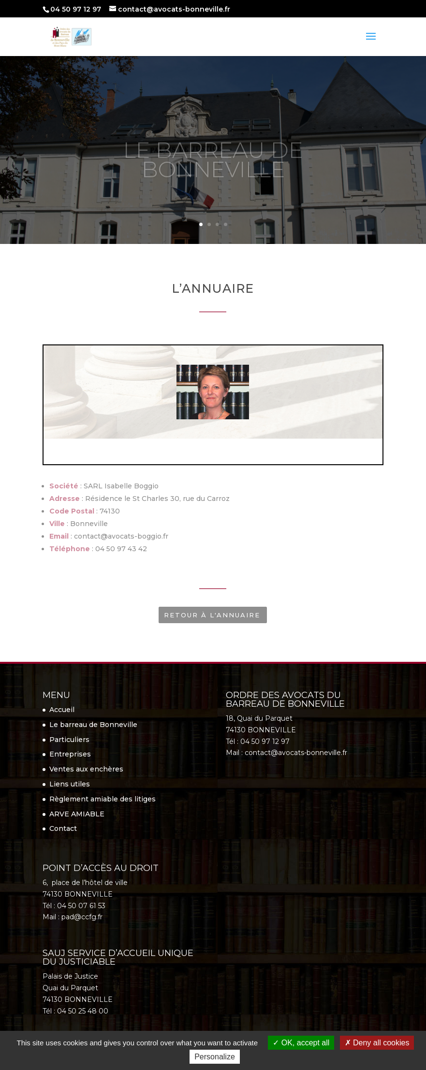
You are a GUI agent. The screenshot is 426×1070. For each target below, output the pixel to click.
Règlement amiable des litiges (102, 799)
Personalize (214, 1057)
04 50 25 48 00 (82, 1011)
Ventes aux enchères (86, 769)
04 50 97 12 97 (75, 9)
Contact (63, 828)
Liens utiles (69, 784)
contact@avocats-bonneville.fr (296, 752)
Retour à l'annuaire (212, 615)
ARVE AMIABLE (76, 814)
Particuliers (69, 739)
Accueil (61, 709)
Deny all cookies (377, 1043)
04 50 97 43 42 (121, 548)
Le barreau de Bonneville (93, 724)
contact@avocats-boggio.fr (121, 536)
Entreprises (70, 754)
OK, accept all (301, 1043)
